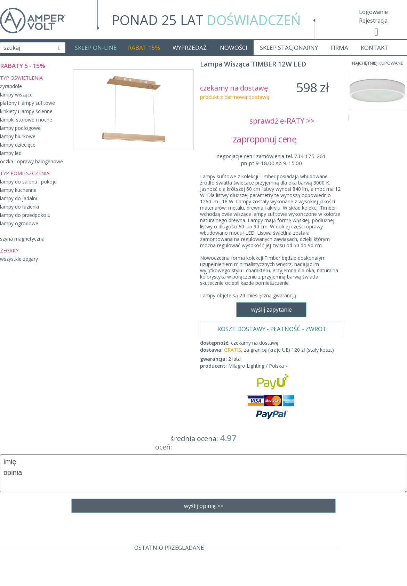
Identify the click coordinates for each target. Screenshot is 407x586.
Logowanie (373, 12)
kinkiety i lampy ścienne (26, 111)
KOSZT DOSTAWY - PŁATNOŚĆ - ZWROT (271, 178)
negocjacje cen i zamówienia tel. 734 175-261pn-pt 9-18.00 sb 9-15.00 (271, 159)
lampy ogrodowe (19, 223)
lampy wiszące (16, 94)
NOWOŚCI (233, 48)
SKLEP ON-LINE (96, 48)
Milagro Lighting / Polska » (258, 215)
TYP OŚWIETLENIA (21, 78)
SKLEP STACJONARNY (289, 48)
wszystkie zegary (19, 259)
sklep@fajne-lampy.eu (201, 535)
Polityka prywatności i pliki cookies (45, 545)
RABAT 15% (144, 48)
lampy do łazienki (19, 206)
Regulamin (14, 525)
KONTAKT (374, 48)
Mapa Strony (17, 575)
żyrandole (11, 86)
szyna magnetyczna (22, 238)
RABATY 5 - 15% (22, 66)
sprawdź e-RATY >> (281, 121)
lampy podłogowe (20, 128)
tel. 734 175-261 (201, 525)
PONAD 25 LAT (206, 20)
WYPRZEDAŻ (190, 48)
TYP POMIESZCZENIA (24, 173)
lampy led (11, 153)
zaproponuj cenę (271, 139)
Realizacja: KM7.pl (384, 525)
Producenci (14, 555)
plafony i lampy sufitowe (27, 103)
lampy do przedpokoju (25, 215)
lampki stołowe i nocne (26, 119)
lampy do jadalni (18, 198)
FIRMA (339, 48)
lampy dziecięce (17, 144)
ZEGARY (9, 250)
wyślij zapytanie (133, 320)
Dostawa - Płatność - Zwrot (35, 535)
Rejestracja (373, 20)
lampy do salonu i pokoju (28, 181)
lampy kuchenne (18, 190)
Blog (6, 565)
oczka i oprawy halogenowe (31, 161)
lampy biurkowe (17, 136)
